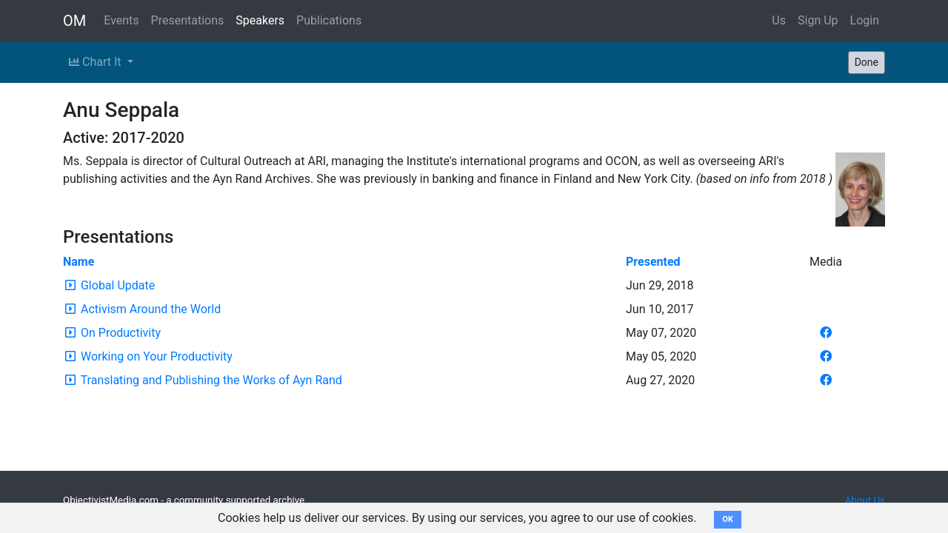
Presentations (187, 20)
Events (121, 20)
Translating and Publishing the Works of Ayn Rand (211, 380)
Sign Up (818, 20)
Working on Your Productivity (157, 356)
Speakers (260, 20)
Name (78, 262)
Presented (653, 262)
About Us (865, 500)
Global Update (118, 285)
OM (74, 21)
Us (779, 20)
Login (864, 20)
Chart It (96, 62)
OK (727, 519)
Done (866, 62)
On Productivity (121, 333)
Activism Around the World (151, 309)
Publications (328, 20)
